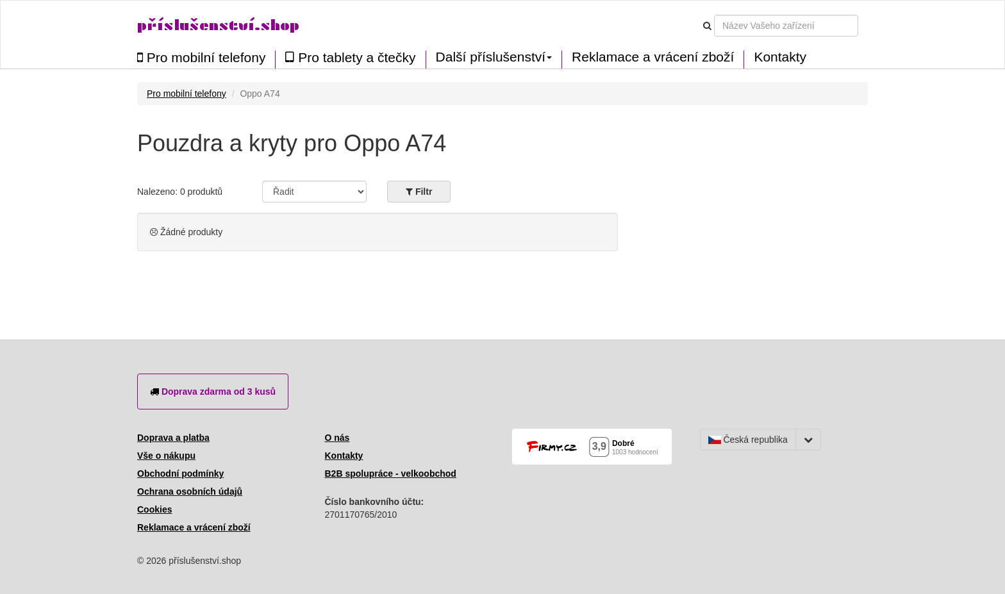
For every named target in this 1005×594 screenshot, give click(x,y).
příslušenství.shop (218, 25)
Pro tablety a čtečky (350, 57)
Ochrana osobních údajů (189, 491)
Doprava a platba (173, 438)
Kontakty (780, 57)
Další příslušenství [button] (494, 57)
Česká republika (748, 439)
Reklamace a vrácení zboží (653, 57)
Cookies (154, 509)
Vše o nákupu (166, 455)
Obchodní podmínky (180, 473)
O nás (337, 438)
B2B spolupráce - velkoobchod (390, 473)
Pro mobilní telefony (201, 57)
